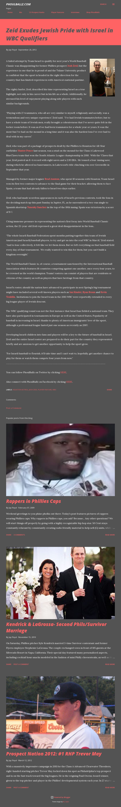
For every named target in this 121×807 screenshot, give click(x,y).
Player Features (56, 12)
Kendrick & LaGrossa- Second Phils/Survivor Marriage (56, 627)
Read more (110, 535)
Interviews (74, 12)
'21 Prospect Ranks (35, 12)
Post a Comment (13, 408)
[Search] (103, 4)
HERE (63, 372)
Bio (19, 12)
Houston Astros (20, 390)
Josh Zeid (72, 65)
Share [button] (109, 390)
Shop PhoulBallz (91, 12)
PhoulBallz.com (18, 4)
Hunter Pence (25, 150)
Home (8, 12)
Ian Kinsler (75, 292)
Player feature (45, 390)
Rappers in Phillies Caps (33, 501)
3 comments (19, 535)
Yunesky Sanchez (36, 207)
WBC (54, 390)
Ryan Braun (89, 292)
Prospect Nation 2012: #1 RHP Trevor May (54, 753)
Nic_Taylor (66, 802)
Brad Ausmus (52, 178)
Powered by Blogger (60, 797)
